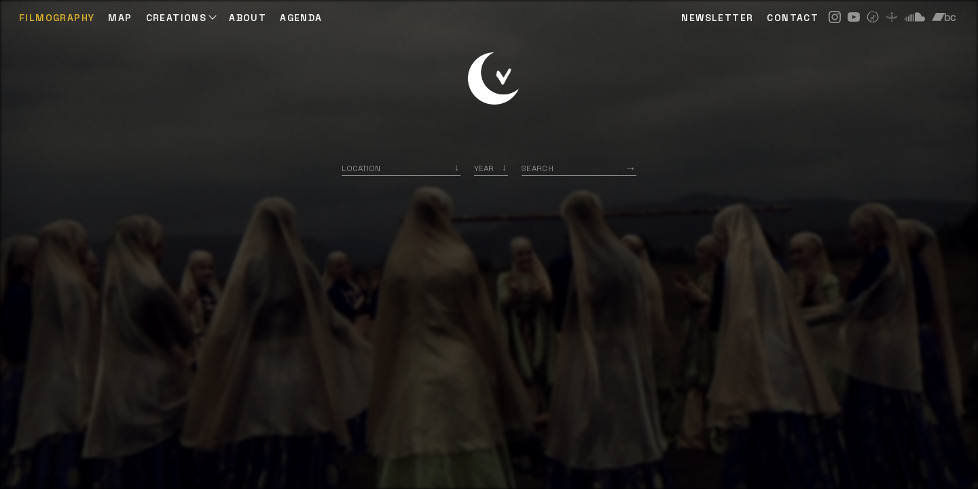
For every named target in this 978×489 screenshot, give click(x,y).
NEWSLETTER (717, 17)
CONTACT (792, 17)
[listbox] (491, 168)
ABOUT (247, 17)
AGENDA (301, 17)
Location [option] (361, 168)
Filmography (56, 17)
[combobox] (401, 168)
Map (120, 17)
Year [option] (484, 168)
